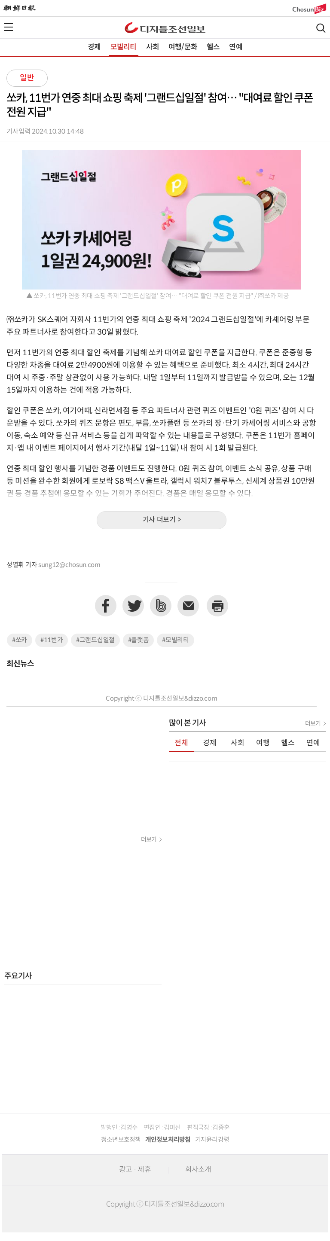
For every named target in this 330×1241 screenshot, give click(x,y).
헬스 (213, 47)
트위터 (133, 605)
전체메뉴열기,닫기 (8, 27)
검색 (321, 28)
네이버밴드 (160, 605)
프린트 (217, 605)
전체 (181, 743)
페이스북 (105, 605)
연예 (235, 47)
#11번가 (51, 640)
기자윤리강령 (212, 1139)
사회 (152, 47)
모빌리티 (123, 47)
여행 (263, 743)
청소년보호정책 (121, 1139)
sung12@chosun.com (69, 565)
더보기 (148, 840)
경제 (94, 47)
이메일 (188, 605)
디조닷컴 (165, 27)
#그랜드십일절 (95, 640)
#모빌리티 (175, 640)
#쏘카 (19, 640)
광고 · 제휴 (135, 1169)
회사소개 (198, 1169)
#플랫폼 (138, 640)
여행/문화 (182, 47)
